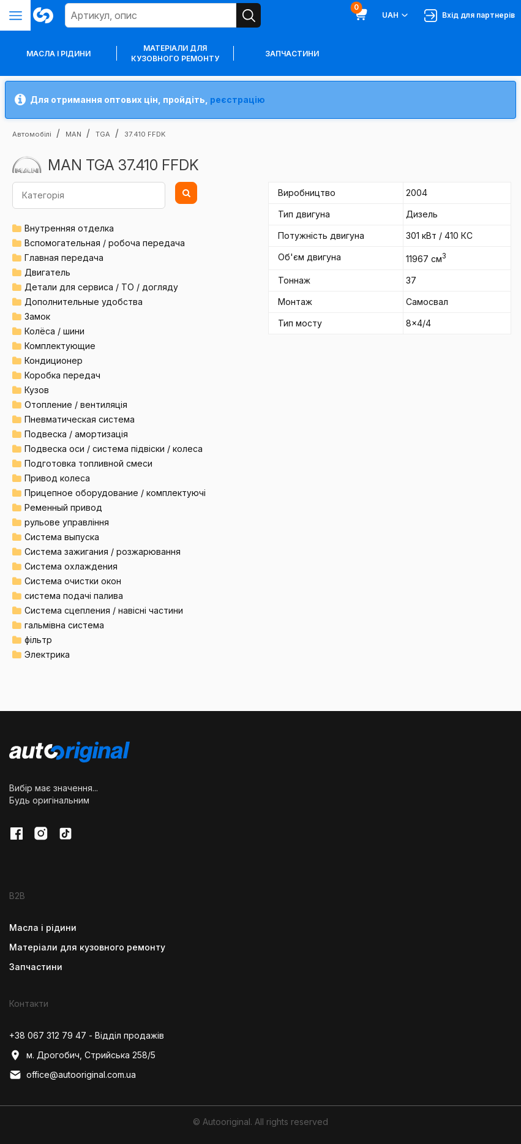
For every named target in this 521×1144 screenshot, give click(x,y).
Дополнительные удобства (83, 301)
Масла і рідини (43, 927)
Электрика (47, 654)
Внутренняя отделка (69, 228)
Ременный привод (63, 507)
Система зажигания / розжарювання (102, 551)
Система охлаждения (71, 566)
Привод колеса (57, 478)
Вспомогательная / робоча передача (104, 243)
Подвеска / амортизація (76, 434)
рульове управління (66, 522)
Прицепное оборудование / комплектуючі (115, 492)
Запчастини (292, 53)
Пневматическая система (79, 419)
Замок (37, 316)
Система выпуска (61, 537)
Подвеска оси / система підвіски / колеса (113, 448)
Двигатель (47, 272)
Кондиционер (53, 360)
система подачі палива (73, 595)
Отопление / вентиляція (75, 404)
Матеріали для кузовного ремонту (175, 53)
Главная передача (63, 257)
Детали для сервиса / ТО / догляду (101, 287)
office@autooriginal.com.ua (72, 1075)
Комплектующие (60, 346)
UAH (396, 15)
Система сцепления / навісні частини (103, 610)
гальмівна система (64, 625)
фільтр (38, 639)
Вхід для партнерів (469, 15)
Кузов (36, 390)
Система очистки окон (72, 581)
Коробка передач (62, 375)
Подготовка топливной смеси (88, 463)
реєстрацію (237, 99)
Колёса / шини (54, 331)
